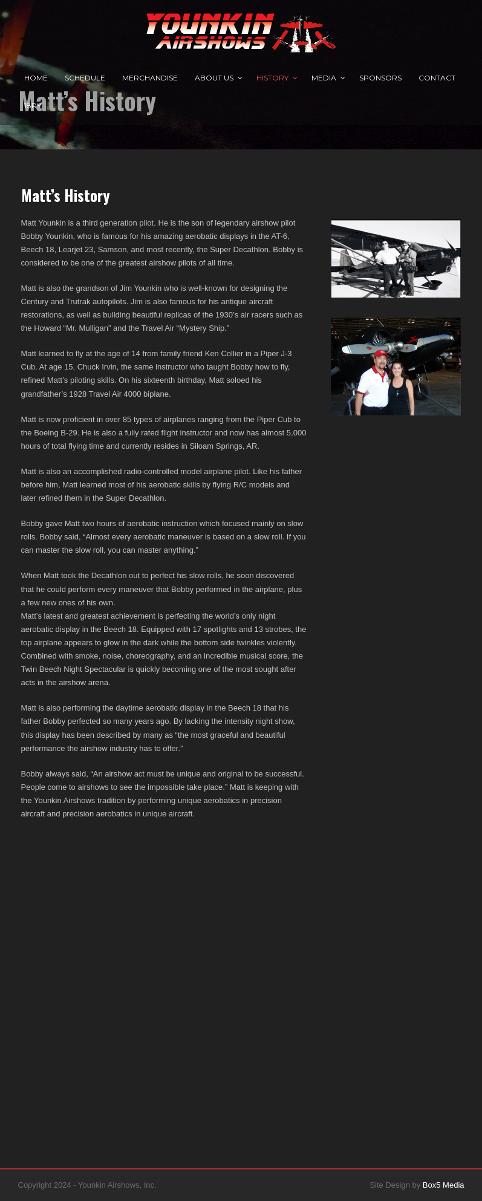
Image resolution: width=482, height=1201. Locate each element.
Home (36, 77)
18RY (32, 105)
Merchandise (150, 77)
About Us (214, 77)
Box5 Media (443, 1185)
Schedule (85, 77)
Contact (436, 77)
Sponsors (380, 77)
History (272, 77)
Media (323, 77)
